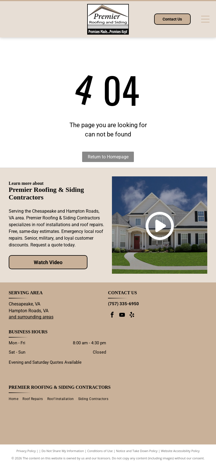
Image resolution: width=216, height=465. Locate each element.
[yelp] (132, 315)
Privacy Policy (26, 451)
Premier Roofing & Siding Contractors (60, 387)
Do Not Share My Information (63, 451)
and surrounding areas (31, 317)
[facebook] (112, 315)
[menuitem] (15, 399)
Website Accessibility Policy (180, 451)
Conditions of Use (100, 451)
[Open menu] (205, 19)
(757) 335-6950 (123, 303)
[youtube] (122, 315)
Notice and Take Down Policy (137, 451)
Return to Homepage (108, 157)
